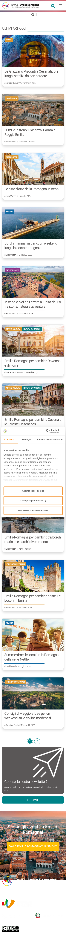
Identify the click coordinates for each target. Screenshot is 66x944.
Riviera (9, 212)
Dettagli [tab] (26, 439)
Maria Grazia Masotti (14, 372)
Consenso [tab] (9, 439)
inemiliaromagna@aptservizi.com (41, 892)
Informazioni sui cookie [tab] (50, 439)
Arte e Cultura (13, 329)
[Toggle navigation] (60, 5)
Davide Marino (12, 83)
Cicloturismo (12, 270)
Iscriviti (33, 800)
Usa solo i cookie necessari (33, 510)
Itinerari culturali (15, 564)
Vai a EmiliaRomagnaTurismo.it (33, 846)
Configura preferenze (33, 500)
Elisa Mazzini (11, 141)
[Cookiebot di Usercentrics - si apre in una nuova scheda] (49, 431)
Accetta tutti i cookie (33, 490)
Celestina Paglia (12, 725)
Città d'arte (11, 98)
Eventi (9, 40)
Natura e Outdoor (32, 329)
